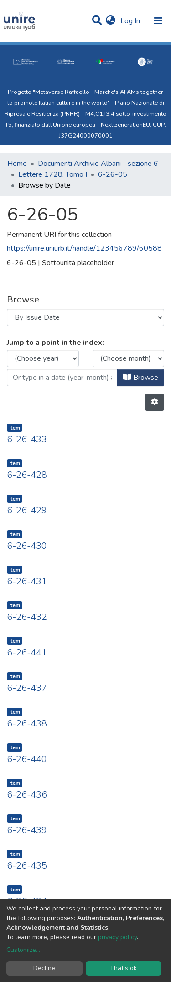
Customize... (23, 950)
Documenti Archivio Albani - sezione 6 (98, 164)
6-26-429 (27, 510)
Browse (140, 378)
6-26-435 (27, 865)
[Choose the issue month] (129, 358)
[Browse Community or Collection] (85, 317)
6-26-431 (27, 581)
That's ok (123, 968)
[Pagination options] (154, 402)
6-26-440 (27, 759)
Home (17, 164)
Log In (131, 21)
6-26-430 (27, 546)
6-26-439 (27, 830)
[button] (111, 20)
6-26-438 (27, 723)
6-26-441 (27, 652)
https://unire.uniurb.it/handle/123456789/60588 (84, 248)
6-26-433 (27, 439)
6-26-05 (112, 174)
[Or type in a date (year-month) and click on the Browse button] (62, 377)
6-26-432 (27, 617)
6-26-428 (27, 475)
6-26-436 (27, 794)
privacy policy (117, 937)
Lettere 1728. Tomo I (52, 174)
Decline (44, 968)
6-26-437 (27, 688)
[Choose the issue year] (43, 358)
